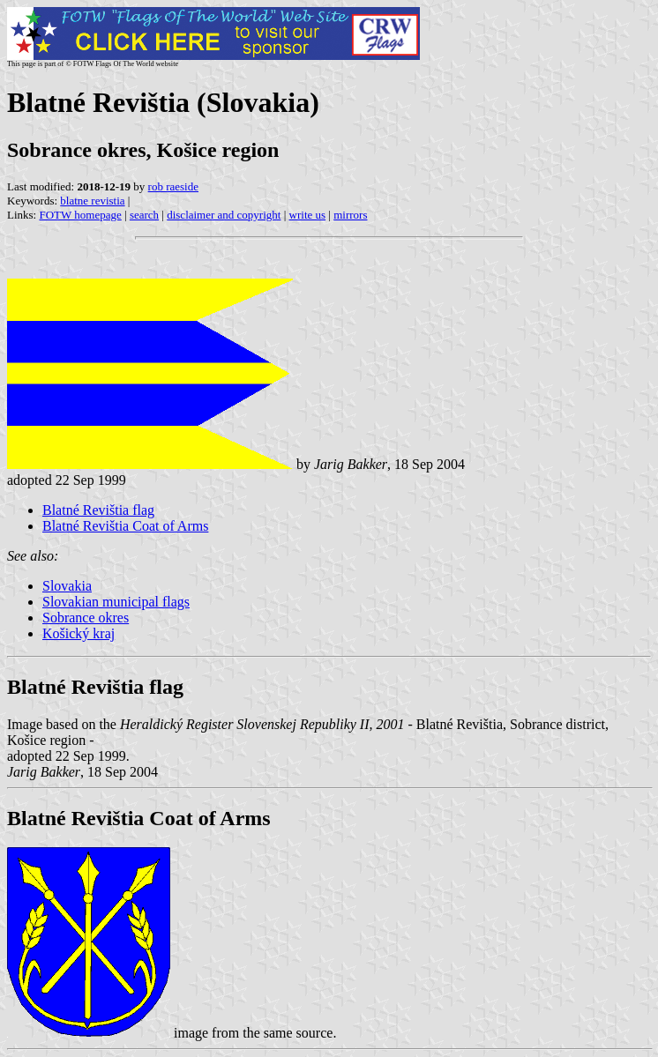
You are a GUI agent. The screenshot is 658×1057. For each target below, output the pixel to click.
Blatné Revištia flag (98, 509)
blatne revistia (92, 200)
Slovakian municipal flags (116, 601)
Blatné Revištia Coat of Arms (125, 525)
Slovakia (67, 585)
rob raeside (173, 186)
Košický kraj (78, 633)
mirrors (350, 214)
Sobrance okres (85, 617)
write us (307, 214)
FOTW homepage (80, 214)
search (144, 214)
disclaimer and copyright (223, 214)
